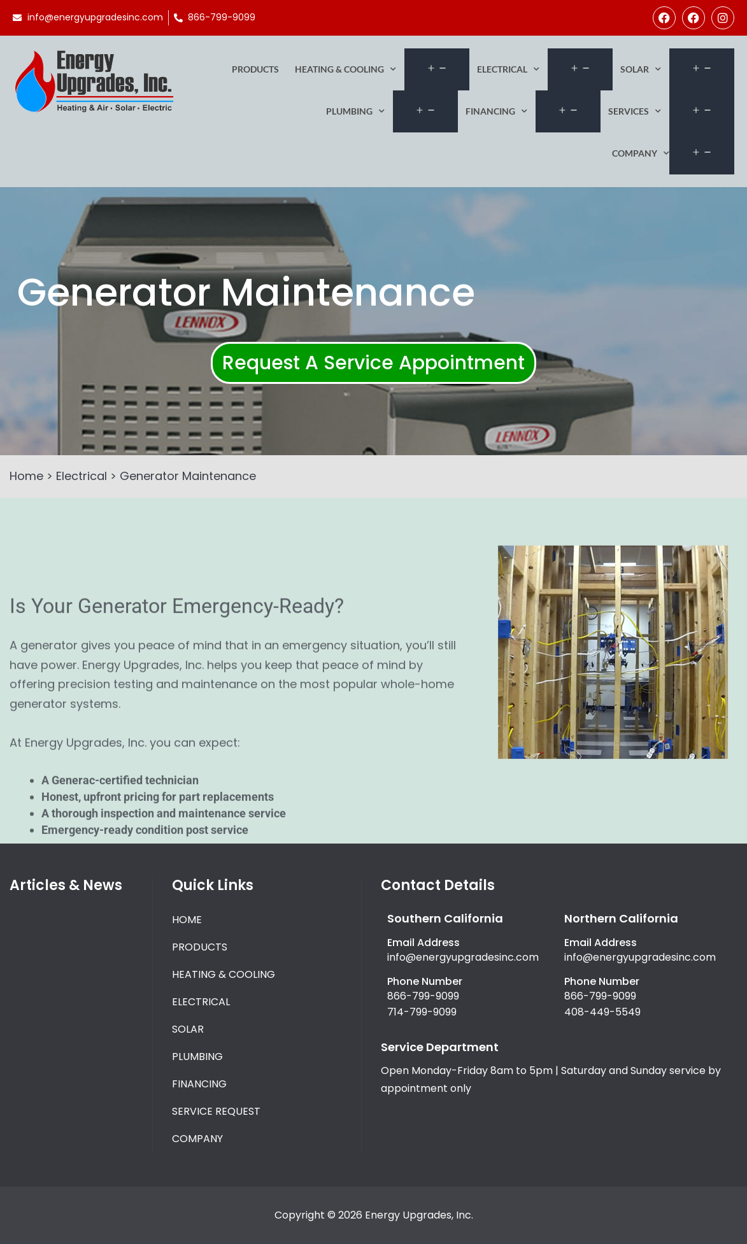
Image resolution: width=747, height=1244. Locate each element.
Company (640, 153)
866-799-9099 (423, 996)
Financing (496, 111)
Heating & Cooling (345, 69)
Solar (640, 69)
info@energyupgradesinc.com (463, 957)
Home (26, 476)
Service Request (216, 1111)
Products (255, 69)
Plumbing (355, 111)
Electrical (508, 69)
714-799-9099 (422, 1012)
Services (634, 111)
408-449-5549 (602, 1012)
